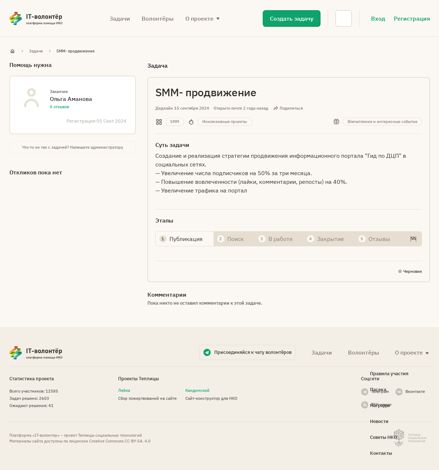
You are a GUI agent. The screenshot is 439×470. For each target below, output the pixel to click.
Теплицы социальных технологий (110, 435)
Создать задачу (291, 18)
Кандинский (197, 390)
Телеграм (380, 391)
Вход (378, 18)
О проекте (199, 18)
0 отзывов (59, 106)
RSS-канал (381, 404)
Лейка (124, 390)
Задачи (119, 18)
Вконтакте (415, 391)
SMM (174, 121)
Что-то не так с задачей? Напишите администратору (72, 147)
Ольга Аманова (71, 98)
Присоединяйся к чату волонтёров (253, 352)
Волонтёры (158, 18)
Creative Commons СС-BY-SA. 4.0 (120, 441)
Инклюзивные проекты (224, 121)
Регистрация (412, 18)
